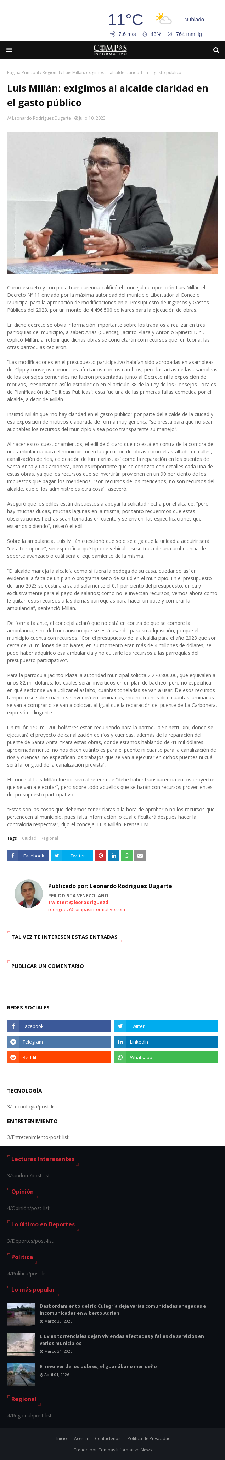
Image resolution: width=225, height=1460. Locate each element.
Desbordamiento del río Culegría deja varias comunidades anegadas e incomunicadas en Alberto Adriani (123, 1309)
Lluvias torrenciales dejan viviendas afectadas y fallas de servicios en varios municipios (122, 1339)
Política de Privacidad (149, 1439)
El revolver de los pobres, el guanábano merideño (98, 1366)
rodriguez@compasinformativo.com (86, 909)
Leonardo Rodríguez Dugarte (41, 118)
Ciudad (29, 838)
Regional (51, 73)
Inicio (61, 1439)
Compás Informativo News (125, 1450)
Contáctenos (107, 1439)
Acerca (81, 1439)
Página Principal (23, 73)
